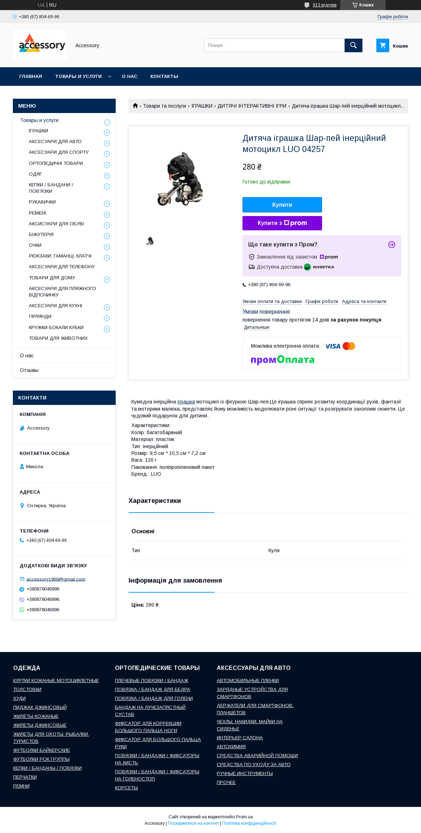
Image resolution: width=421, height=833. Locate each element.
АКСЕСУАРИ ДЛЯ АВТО (55, 141)
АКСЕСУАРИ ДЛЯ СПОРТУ (59, 152)
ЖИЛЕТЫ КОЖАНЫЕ (36, 716)
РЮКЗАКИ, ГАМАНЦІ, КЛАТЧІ (60, 256)
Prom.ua (244, 816)
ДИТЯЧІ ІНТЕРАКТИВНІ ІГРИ (251, 106)
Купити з (282, 223)
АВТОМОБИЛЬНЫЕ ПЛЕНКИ (248, 680)
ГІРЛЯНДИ (40, 316)
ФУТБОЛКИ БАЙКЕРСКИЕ (41, 750)
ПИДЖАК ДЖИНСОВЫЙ (40, 707)
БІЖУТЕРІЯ (41, 234)
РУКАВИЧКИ (42, 202)
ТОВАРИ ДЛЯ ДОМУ (52, 277)
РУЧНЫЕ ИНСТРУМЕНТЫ (245, 773)
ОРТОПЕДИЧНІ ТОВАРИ (56, 163)
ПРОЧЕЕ (226, 782)
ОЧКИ (35, 245)
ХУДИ (19, 698)
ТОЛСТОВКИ (27, 689)
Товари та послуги (164, 106)
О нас (129, 76)
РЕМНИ (21, 786)
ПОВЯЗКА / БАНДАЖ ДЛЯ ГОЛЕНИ (154, 698)
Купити (282, 205)
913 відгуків (325, 5)
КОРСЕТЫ (126, 787)
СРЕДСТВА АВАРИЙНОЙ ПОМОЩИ (257, 755)
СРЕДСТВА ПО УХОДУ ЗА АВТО (254, 764)
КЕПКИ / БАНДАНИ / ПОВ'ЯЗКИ (51, 188)
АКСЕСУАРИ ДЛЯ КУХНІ (55, 305)
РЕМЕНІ (37, 213)
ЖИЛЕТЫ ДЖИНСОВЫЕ (39, 725)
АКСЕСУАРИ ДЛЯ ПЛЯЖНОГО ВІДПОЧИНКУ (62, 292)
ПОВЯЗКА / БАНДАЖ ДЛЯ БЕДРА (152, 689)
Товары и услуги (78, 76)
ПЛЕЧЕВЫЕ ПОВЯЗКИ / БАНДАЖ (151, 680)
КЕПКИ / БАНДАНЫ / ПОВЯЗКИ (47, 768)
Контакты (164, 76)
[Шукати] (353, 45)
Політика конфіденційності (249, 823)
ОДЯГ (35, 174)
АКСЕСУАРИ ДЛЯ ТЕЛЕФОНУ (62, 266)
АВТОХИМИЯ (231, 746)
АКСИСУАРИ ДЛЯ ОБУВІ (56, 223)
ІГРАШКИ (201, 106)
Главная (30, 76)
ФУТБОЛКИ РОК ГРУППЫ (41, 759)
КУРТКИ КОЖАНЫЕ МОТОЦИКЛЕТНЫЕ (56, 680)
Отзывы (29, 370)
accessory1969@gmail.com (55, 579)
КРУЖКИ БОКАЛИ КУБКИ (56, 327)
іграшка (186, 402)
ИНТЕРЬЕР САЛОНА (240, 737)
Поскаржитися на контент (193, 823)
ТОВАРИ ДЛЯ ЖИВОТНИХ (58, 338)
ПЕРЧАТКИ (25, 777)
